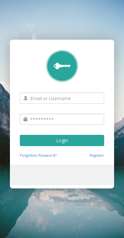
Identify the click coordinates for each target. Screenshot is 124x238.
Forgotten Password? (38, 155)
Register (97, 155)
